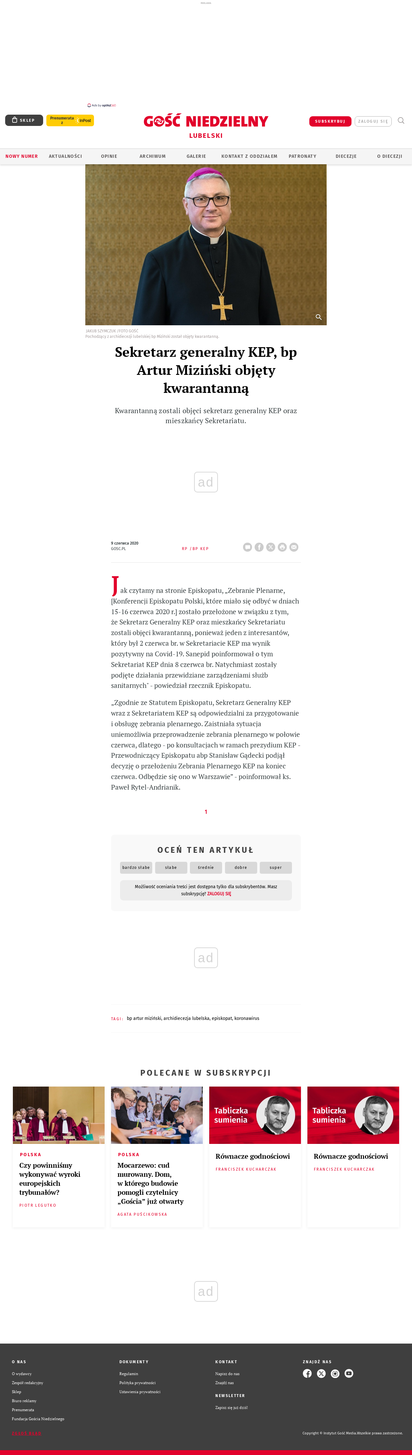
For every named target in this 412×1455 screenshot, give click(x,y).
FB (260, 545)
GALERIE (196, 156)
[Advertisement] (206, 54)
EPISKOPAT (222, 1018)
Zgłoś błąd (27, 1433)
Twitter (272, 545)
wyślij (295, 545)
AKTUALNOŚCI (65, 156)
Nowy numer (21, 156)
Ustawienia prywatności (140, 1391)
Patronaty (302, 156)
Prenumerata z (62, 120)
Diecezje (346, 156)
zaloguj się (373, 121)
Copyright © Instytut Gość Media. (330, 1433)
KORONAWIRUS (246, 1018)
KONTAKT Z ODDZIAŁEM (249, 156)
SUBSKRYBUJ (330, 121)
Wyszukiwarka (401, 121)
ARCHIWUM (153, 156)
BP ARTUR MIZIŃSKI (144, 1018)
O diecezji (389, 156)
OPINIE (109, 156)
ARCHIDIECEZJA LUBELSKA (187, 1018)
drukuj (283, 545)
